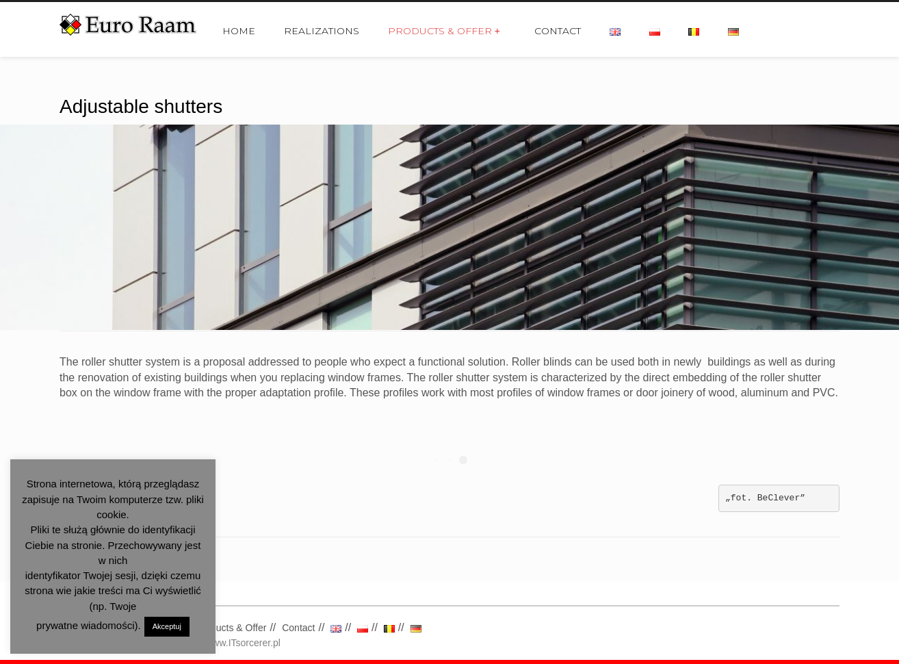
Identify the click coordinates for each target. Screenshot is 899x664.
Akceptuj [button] (167, 626)
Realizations (321, 31)
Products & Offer (444, 31)
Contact (557, 31)
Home (238, 31)
